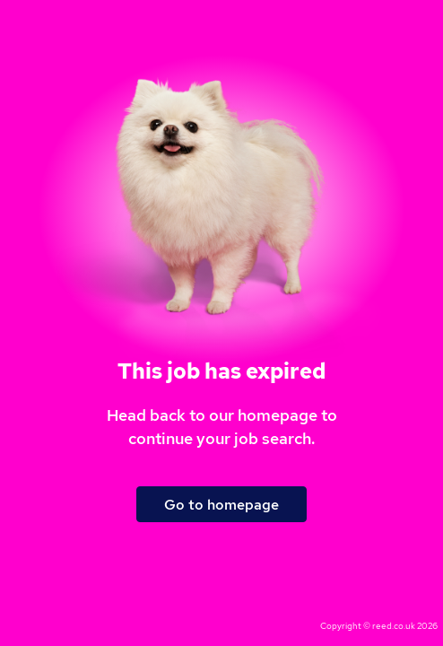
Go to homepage (221, 504)
